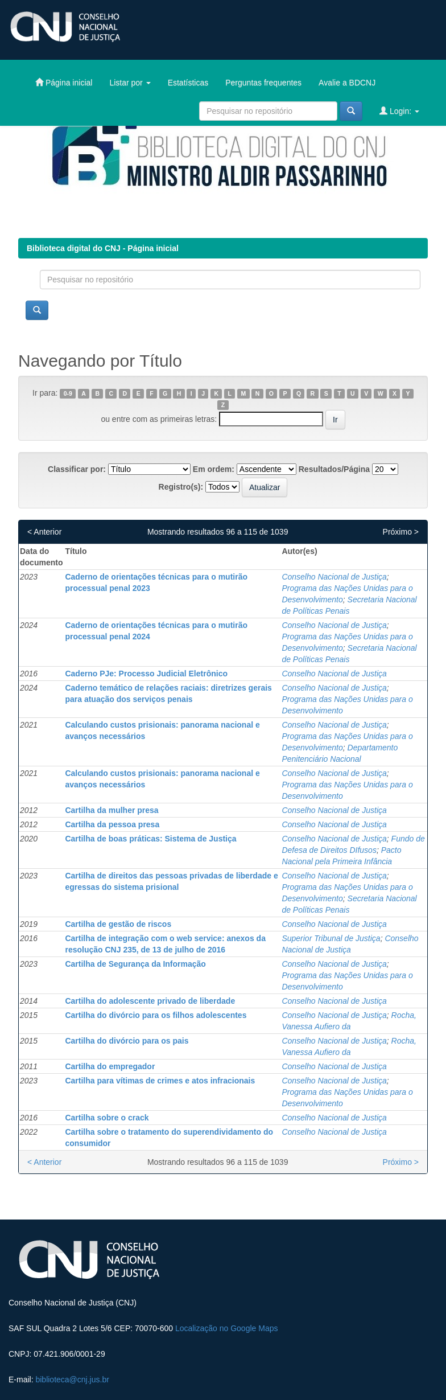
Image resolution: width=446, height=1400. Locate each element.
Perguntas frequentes (263, 82)
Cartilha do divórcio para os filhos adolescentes (155, 1015)
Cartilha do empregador (110, 1066)
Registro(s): (181, 486)
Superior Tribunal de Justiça (331, 938)
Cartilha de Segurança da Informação (135, 963)
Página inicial (63, 82)
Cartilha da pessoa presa (112, 824)
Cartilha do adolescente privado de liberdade (150, 1000)
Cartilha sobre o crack (106, 1117)
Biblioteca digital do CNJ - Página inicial (103, 248)
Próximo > (401, 531)
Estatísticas (188, 82)
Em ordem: (213, 469)
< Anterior (44, 531)
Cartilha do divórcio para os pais (126, 1040)
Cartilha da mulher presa (111, 810)
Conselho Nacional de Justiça (334, 576)
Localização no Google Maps (226, 1328)
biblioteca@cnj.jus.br (72, 1379)
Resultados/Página (334, 469)
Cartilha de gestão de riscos (118, 924)
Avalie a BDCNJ (347, 82)
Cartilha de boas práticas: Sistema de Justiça (150, 838)
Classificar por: (77, 469)
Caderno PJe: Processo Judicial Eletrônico (146, 673)
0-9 (68, 393)
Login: (399, 111)
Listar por (129, 82)
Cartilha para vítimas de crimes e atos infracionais (160, 1080)
